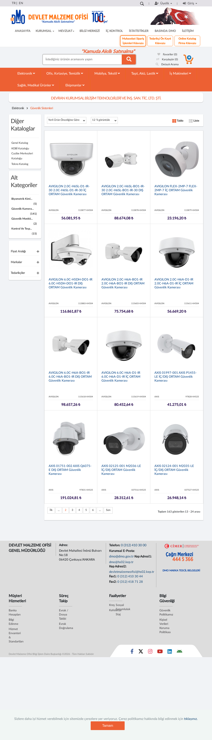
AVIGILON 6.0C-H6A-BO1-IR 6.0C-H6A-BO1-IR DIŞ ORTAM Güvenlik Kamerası (70, 376)
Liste (194, 121)
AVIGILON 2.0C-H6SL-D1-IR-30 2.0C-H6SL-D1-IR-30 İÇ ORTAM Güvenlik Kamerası (69, 190)
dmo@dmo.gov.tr (121, 556)
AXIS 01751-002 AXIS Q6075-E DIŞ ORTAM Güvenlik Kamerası (70, 469)
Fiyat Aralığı (18, 251)
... (59, 510)
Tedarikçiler (18, 273)
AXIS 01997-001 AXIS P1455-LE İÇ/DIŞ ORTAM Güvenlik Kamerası (175, 376)
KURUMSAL (45, 31)
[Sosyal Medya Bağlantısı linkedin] (169, 652)
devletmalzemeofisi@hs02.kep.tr (131, 571)
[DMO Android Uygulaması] (179, 652)
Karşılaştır (167, 59)
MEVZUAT (66, 31)
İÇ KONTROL (114, 31)
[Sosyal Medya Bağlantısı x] (141, 652)
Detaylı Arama (167, 64)
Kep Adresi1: (143, 556)
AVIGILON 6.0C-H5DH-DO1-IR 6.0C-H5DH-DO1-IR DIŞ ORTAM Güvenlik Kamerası (70, 283)
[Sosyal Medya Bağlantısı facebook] (132, 652)
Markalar (16, 262)
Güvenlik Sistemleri (41, 108)
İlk (51, 510)
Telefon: (115, 545)
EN (21, 3)
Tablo (177, 121)
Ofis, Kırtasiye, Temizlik (64, 73)
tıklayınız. (191, 719)
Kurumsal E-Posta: (122, 551)
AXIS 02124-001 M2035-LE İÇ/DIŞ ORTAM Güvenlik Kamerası (174, 469)
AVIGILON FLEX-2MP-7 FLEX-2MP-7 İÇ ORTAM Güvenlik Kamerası (175, 190)
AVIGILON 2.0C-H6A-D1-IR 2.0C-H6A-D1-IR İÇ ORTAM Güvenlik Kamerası (173, 283)
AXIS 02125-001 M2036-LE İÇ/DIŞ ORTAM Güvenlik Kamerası (121, 469)
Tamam (107, 725)
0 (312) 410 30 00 (133, 545)
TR (14, 3)
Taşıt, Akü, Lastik (144, 73)
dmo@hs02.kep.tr (121, 562)
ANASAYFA (22, 31)
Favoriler (167, 54)
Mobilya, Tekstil (107, 73)
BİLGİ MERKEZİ (90, 31)
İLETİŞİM (188, 31)
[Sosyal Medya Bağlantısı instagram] (150, 652)
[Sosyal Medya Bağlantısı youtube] (160, 652)
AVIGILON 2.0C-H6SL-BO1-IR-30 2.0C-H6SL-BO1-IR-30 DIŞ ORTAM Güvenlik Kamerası (123, 190)
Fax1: (113, 576)
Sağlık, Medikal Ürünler (35, 85)
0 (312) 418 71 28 (130, 581)
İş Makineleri (180, 73)
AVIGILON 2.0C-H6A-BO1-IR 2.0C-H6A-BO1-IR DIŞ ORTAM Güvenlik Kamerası (123, 283)
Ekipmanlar (74, 85)
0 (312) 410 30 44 (130, 576)
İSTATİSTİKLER (138, 31)
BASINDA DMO (165, 31)
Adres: (64, 545)
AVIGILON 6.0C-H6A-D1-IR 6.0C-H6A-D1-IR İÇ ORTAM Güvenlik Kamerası (120, 376)
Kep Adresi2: (118, 566)
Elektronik (26, 73)
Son (108, 510)
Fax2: (113, 581)
